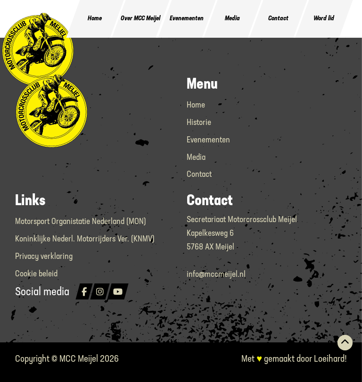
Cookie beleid (36, 274)
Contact (278, 18)
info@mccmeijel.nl (216, 274)
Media (232, 18)
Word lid (323, 18)
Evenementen (187, 18)
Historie (199, 122)
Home (95, 18)
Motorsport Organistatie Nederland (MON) (80, 221)
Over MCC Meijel (141, 18)
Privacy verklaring (44, 256)
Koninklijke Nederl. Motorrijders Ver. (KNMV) (85, 239)
